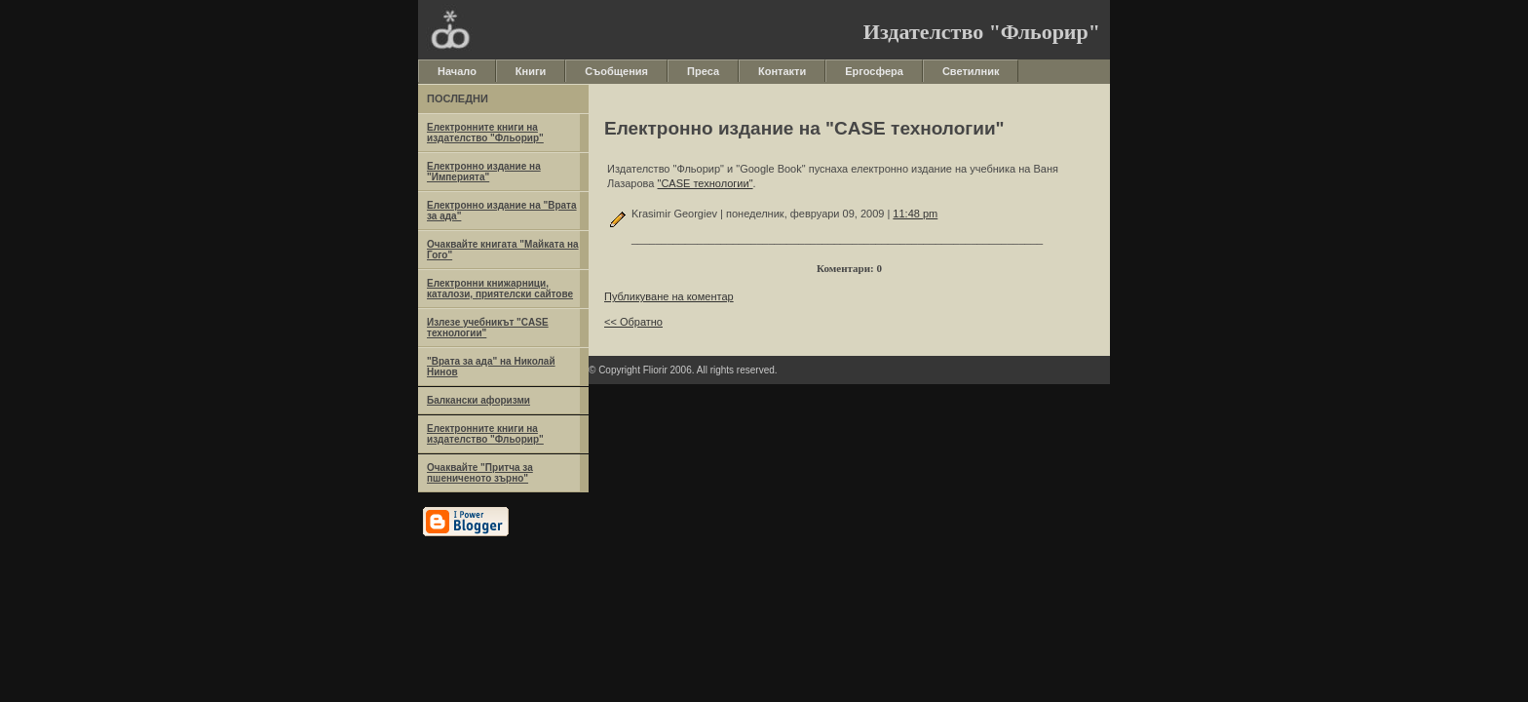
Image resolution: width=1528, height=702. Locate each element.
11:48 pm (915, 213)
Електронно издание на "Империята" (484, 171)
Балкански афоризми (478, 400)
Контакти (782, 71)
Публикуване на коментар (669, 296)
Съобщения (616, 71)
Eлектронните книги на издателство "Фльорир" (485, 132)
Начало (457, 71)
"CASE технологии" (705, 183)
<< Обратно (633, 322)
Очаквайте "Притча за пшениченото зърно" (480, 473)
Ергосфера (874, 71)
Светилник (971, 71)
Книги (531, 71)
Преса (703, 71)
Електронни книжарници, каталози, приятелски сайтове (500, 288)
